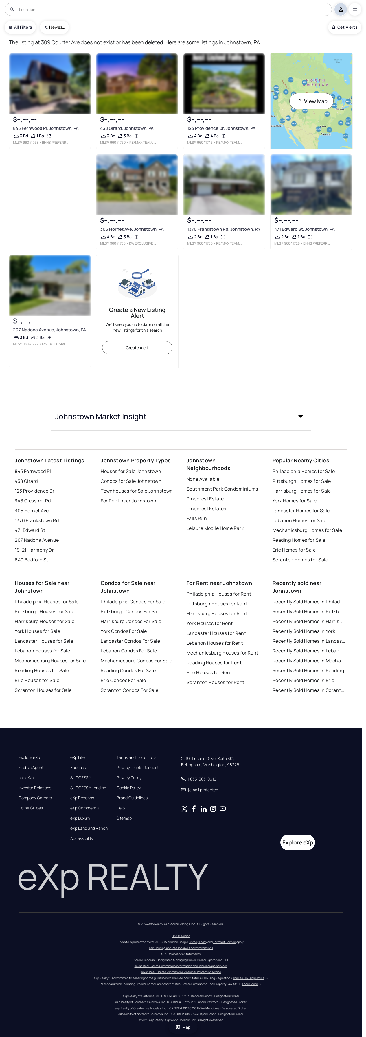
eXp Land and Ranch (89, 828)
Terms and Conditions (136, 757)
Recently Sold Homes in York (304, 631)
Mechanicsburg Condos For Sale (136, 660)
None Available (203, 479)
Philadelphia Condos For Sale (133, 601)
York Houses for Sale (37, 631)
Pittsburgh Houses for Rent (217, 603)
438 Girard (26, 481)
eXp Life (77, 757)
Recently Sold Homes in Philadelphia (309, 601)
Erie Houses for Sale (37, 680)
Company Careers (35, 798)
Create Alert (137, 347)
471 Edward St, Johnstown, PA (304, 229)
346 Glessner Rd (33, 501)
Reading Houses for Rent (214, 662)
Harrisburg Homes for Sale (302, 491)
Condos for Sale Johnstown (131, 481)
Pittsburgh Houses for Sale (44, 611)
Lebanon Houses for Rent (215, 643)
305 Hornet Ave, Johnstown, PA (132, 229)
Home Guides (31, 808)
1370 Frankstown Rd (37, 520)
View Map (311, 101)
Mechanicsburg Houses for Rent (222, 653)
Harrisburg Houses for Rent (217, 613)
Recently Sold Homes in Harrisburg (309, 621)
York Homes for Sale (295, 501)
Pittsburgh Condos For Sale (131, 611)
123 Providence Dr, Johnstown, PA (221, 128)
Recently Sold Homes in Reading (308, 670)
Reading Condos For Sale (128, 670)
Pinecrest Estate (205, 499)
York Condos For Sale (124, 631)
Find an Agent (31, 768)
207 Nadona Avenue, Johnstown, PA (49, 330)
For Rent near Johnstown (128, 501)
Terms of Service (224, 942)
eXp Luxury (80, 818)
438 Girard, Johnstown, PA (127, 128)
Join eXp (26, 778)
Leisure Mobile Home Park (215, 528)
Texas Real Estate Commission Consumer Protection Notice (181, 972)
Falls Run (197, 518)
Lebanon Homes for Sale (300, 520)
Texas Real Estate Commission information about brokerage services (181, 966)
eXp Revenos (82, 798)
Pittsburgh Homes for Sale (302, 481)
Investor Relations (35, 788)
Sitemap (124, 818)
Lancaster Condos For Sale (130, 641)
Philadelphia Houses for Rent (219, 594)
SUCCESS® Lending (88, 788)
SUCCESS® (80, 778)
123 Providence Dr (34, 491)
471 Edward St (30, 530)
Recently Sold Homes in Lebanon (309, 651)
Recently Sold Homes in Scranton (309, 690)
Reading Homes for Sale (299, 540)
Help (121, 808)
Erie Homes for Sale (294, 550)
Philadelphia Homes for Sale (304, 471)
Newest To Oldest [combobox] (57, 27)
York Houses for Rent (210, 623)
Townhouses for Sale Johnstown (137, 491)
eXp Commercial (85, 808)
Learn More (250, 984)
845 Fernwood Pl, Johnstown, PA (46, 128)
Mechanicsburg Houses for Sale (50, 660)
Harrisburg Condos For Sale (131, 621)
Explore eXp (29, 757)
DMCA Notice (181, 936)
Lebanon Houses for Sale (42, 651)
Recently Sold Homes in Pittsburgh (309, 611)
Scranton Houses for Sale (43, 690)
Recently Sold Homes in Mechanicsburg (309, 660)
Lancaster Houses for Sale (44, 641)
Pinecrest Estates (206, 508)
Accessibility (81, 838)
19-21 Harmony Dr (34, 550)
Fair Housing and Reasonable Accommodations (181, 948)
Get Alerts (344, 27)
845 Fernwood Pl (33, 471)
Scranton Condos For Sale (130, 690)
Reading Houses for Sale (42, 670)
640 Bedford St (31, 560)
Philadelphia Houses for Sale (46, 601)
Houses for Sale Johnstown (131, 471)
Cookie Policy (129, 788)
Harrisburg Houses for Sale (44, 621)
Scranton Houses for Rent (215, 682)
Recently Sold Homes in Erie (303, 680)
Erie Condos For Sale (123, 680)
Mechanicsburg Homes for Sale (307, 530)
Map (183, 1027)
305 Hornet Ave (32, 510)
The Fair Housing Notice (248, 978)
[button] (181, 416)
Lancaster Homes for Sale (301, 510)
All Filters (20, 27)
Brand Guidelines (132, 798)
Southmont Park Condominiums (222, 489)
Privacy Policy (129, 778)
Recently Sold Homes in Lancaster (309, 641)
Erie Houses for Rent (209, 672)
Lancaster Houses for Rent (216, 633)
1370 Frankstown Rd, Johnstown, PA (223, 229)
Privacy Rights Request (138, 768)
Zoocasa (78, 768)
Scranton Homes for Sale (300, 560)
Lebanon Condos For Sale (129, 651)
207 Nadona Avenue (37, 540)
